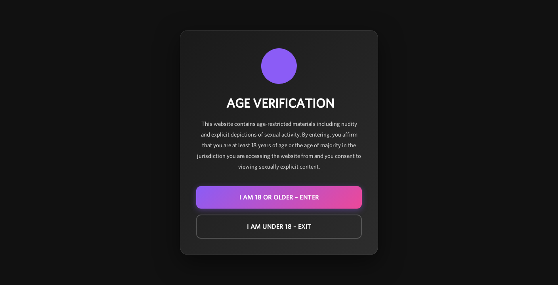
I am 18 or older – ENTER (279, 197)
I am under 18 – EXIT (279, 226)
